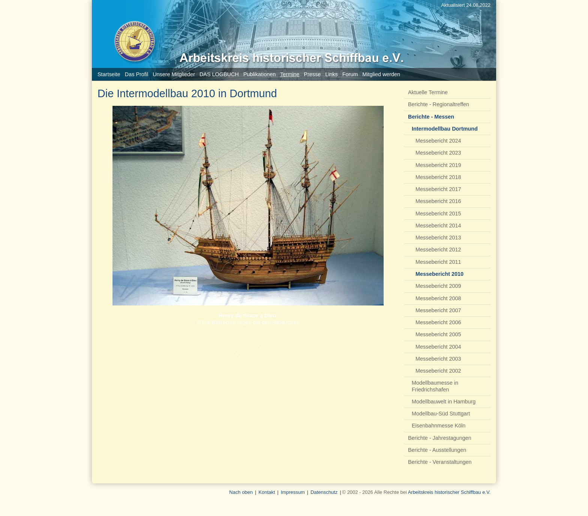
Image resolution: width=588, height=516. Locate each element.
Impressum (293, 492)
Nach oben (241, 492)
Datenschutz (324, 492)
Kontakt (266, 492)
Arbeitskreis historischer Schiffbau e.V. (449, 492)
